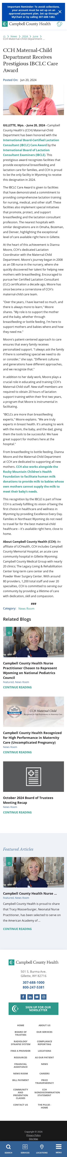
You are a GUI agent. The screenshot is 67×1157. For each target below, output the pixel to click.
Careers (44, 1073)
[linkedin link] (30, 997)
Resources (20, 1057)
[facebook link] (23, 997)
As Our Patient (44, 1057)
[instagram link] (44, 997)
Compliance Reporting (44, 1043)
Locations (44, 1050)
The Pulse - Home (44, 1106)
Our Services (44, 1032)
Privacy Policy (33, 1135)
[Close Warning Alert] (60, 12)
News (14, 36)
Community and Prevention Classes (20, 1094)
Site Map (33, 1139)
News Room (26, 609)
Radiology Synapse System (20, 1043)
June (35, 36)
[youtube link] (37, 997)
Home (20, 1025)
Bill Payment (20, 1080)
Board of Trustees (21, 1033)
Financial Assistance (21, 1065)
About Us (44, 1025)
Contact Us (20, 1104)
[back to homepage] (4, 36)
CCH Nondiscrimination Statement (45, 1092)
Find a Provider (21, 1050)
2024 (25, 36)
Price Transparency (44, 1081)
